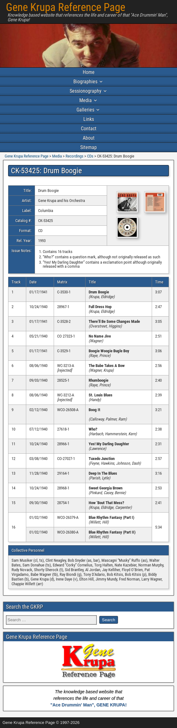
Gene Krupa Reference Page (65, 7)
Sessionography (85, 91)
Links (88, 119)
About (89, 138)
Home (89, 72)
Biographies (85, 82)
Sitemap (88, 147)
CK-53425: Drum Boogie (46, 170)
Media (85, 100)
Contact (88, 129)
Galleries (85, 110)
